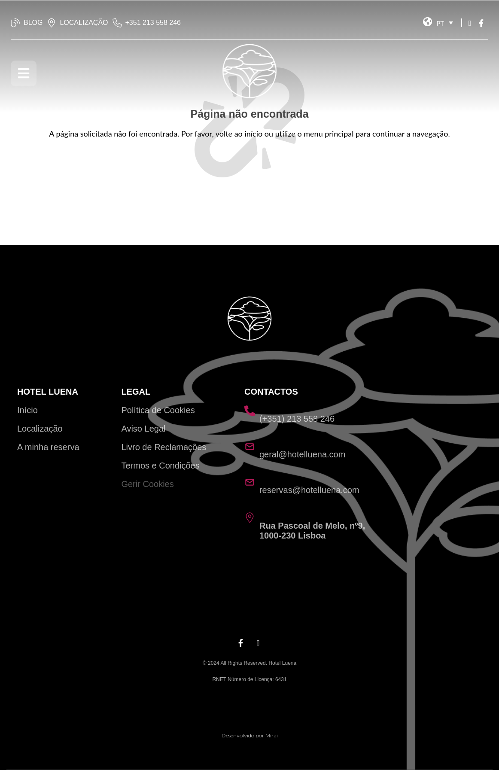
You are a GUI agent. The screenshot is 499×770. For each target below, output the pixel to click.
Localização (40, 428)
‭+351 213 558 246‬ (153, 22)
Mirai (271, 735)
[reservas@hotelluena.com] (249, 482)
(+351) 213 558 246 (297, 418)
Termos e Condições (160, 465)
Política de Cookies (158, 410)
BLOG (33, 22)
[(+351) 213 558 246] (249, 410)
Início (27, 410)
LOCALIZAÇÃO (84, 22)
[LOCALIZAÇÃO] (51, 22)
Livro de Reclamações (163, 447)
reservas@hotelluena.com (309, 490)
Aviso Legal (143, 428)
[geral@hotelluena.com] (249, 446)
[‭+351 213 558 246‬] (117, 22)
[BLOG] (15, 22)
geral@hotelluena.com (302, 454)
